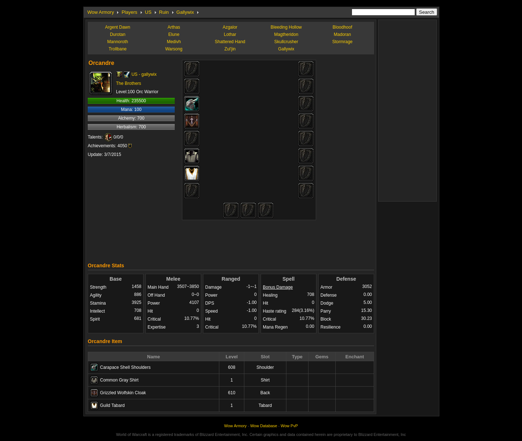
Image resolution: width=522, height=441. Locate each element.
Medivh (174, 41)
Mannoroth (117, 41)
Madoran (342, 34)
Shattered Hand (230, 41)
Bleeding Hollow (286, 27)
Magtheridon (286, 34)
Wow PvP (289, 426)
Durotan (117, 34)
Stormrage (342, 41)
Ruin (164, 12)
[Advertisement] (231, 239)
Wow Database (263, 426)
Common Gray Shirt (119, 380)
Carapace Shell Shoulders (125, 367)
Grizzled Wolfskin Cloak (123, 392)
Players (129, 12)
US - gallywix (144, 74)
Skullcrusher (286, 41)
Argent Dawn (117, 27)
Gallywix (185, 12)
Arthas (173, 27)
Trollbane (118, 48)
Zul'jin (230, 48)
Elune (173, 34)
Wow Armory (100, 12)
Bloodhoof (342, 27)
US (148, 12)
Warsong (174, 48)
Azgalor (230, 27)
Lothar (230, 34)
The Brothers (128, 83)
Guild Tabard (112, 405)
